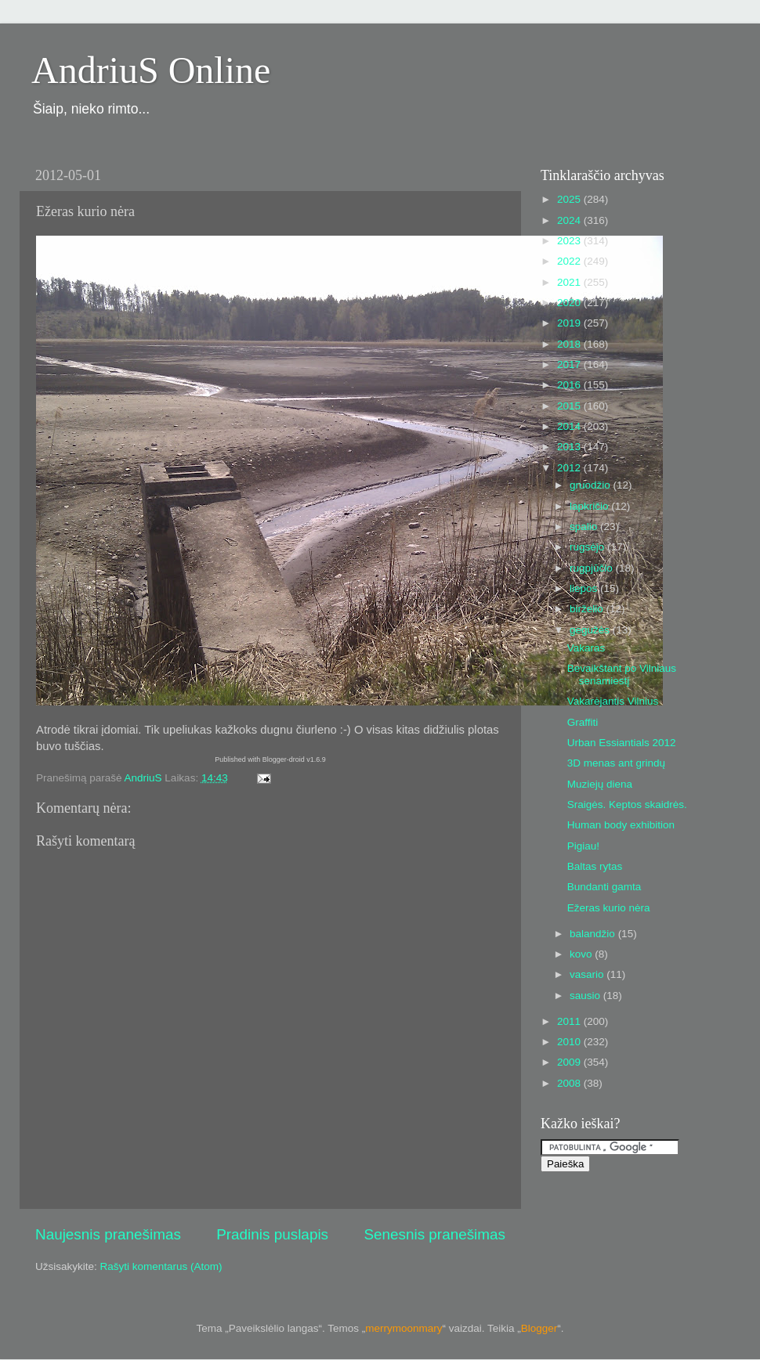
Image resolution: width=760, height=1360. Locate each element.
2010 (570, 1042)
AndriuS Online (150, 70)
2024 (570, 220)
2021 (570, 282)
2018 (570, 344)
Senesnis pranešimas (434, 1234)
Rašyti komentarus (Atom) (161, 1266)
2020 (570, 302)
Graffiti (583, 722)
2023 (570, 241)
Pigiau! (583, 846)
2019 (570, 323)
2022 (570, 261)
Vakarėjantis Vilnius (613, 701)
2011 (570, 1021)
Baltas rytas (595, 866)
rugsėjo (588, 547)
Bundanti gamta (604, 887)
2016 (570, 385)
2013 (570, 447)
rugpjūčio (593, 568)
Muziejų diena (599, 784)
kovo (582, 954)
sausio (586, 995)
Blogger (539, 1328)
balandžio (594, 934)
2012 (570, 468)
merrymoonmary (403, 1328)
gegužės (591, 630)
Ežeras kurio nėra (608, 908)
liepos (585, 588)
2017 (570, 364)
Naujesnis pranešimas (108, 1234)
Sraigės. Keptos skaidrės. (627, 804)
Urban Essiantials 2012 (621, 743)
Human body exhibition (621, 825)
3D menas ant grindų (616, 763)
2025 (570, 199)
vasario (588, 974)
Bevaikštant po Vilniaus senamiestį (621, 674)
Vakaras (586, 648)
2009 (570, 1062)
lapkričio (590, 506)
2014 (570, 426)
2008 (570, 1083)
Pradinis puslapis (272, 1234)
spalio (585, 526)
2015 (570, 406)
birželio (588, 609)
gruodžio (591, 485)
